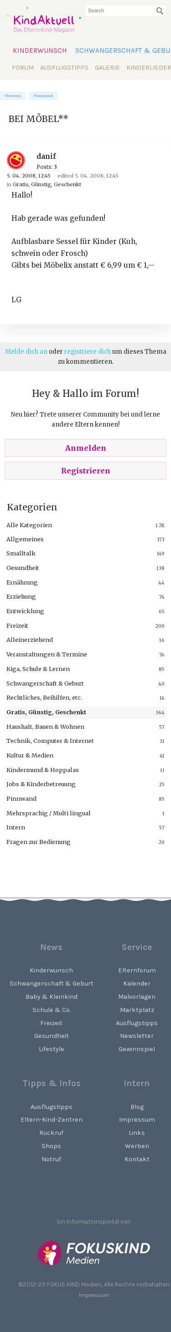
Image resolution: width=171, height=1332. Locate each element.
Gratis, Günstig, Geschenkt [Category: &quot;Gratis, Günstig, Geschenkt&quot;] (47, 184)
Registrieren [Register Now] (85, 470)
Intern (15, 827)
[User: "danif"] (19, 160)
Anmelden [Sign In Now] (85, 447)
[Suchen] (160, 11)
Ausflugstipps (64, 67)
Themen (13, 96)
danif (46, 156)
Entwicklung (25, 611)
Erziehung (21, 596)
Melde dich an (26, 352)
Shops (51, 1146)
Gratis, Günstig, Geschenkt (46, 712)
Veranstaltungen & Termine (46, 654)
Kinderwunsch (40, 50)
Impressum (94, 1294)
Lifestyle (51, 1049)
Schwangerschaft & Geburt (45, 683)
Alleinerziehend (29, 639)
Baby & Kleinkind (52, 997)
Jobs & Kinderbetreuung (41, 784)
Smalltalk (21, 553)
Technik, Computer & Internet (50, 740)
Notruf (51, 1159)
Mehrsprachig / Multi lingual (48, 813)
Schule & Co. (51, 1010)
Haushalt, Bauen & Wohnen (45, 726)
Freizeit (17, 625)
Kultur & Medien (29, 755)
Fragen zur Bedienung (38, 841)
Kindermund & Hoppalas (42, 769)
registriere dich (87, 352)
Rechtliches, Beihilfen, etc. (44, 697)
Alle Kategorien (29, 525)
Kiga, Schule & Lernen (38, 668)
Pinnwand (43, 96)
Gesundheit (22, 567)
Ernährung (22, 582)
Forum (23, 67)
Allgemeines (25, 539)
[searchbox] (126, 10)
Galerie (107, 67)
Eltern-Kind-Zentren (52, 1120)
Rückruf (51, 1133)
